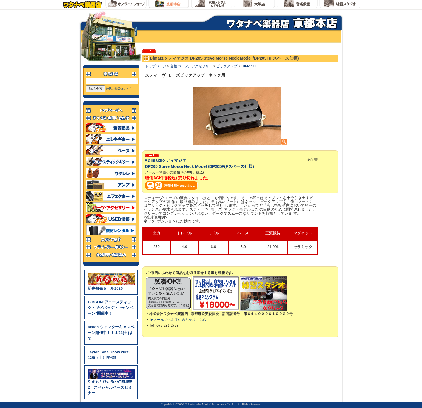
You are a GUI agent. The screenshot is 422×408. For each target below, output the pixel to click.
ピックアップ (226, 66)
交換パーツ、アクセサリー (191, 66)
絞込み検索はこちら (119, 88)
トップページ (155, 66)
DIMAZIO (248, 66)
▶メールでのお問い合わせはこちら (178, 320)
